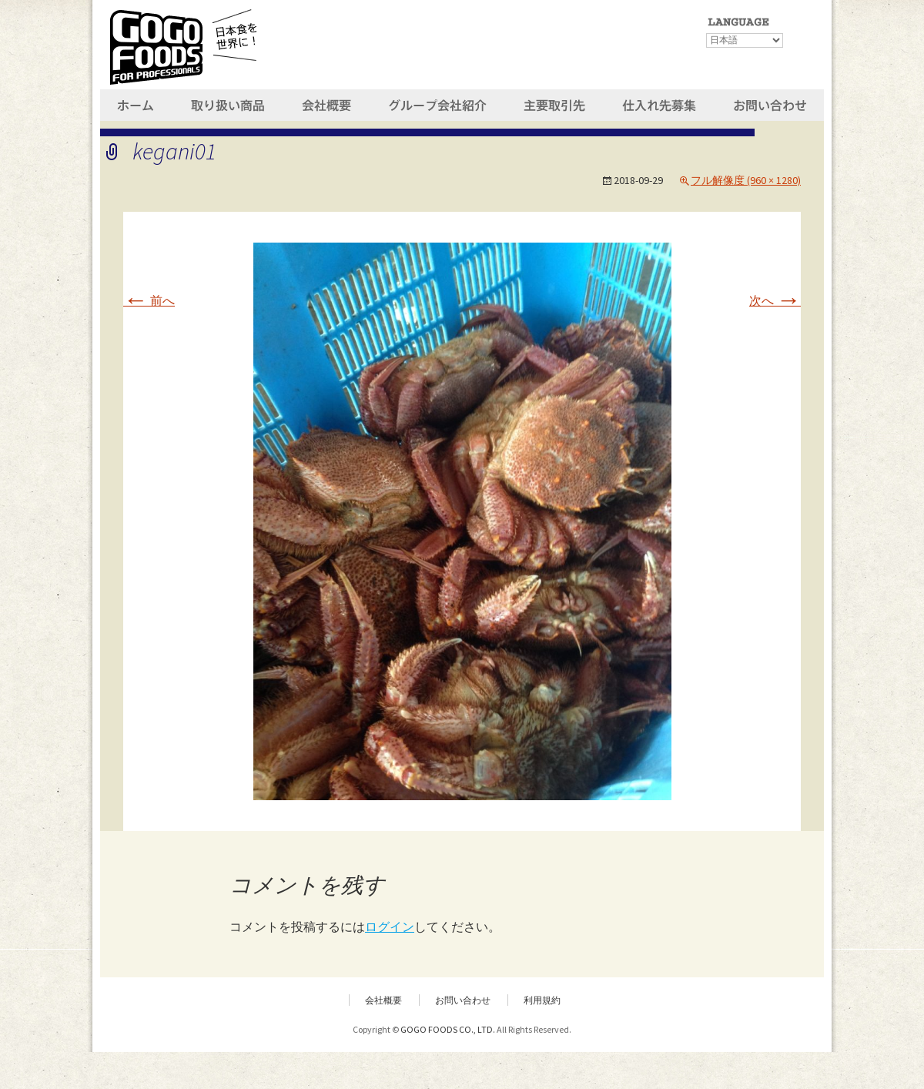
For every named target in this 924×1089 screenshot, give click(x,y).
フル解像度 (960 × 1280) (746, 180)
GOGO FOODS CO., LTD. (447, 1029)
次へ (775, 300)
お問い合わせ (462, 1000)
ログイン (389, 926)
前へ (149, 300)
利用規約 (542, 1000)
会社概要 (383, 1000)
